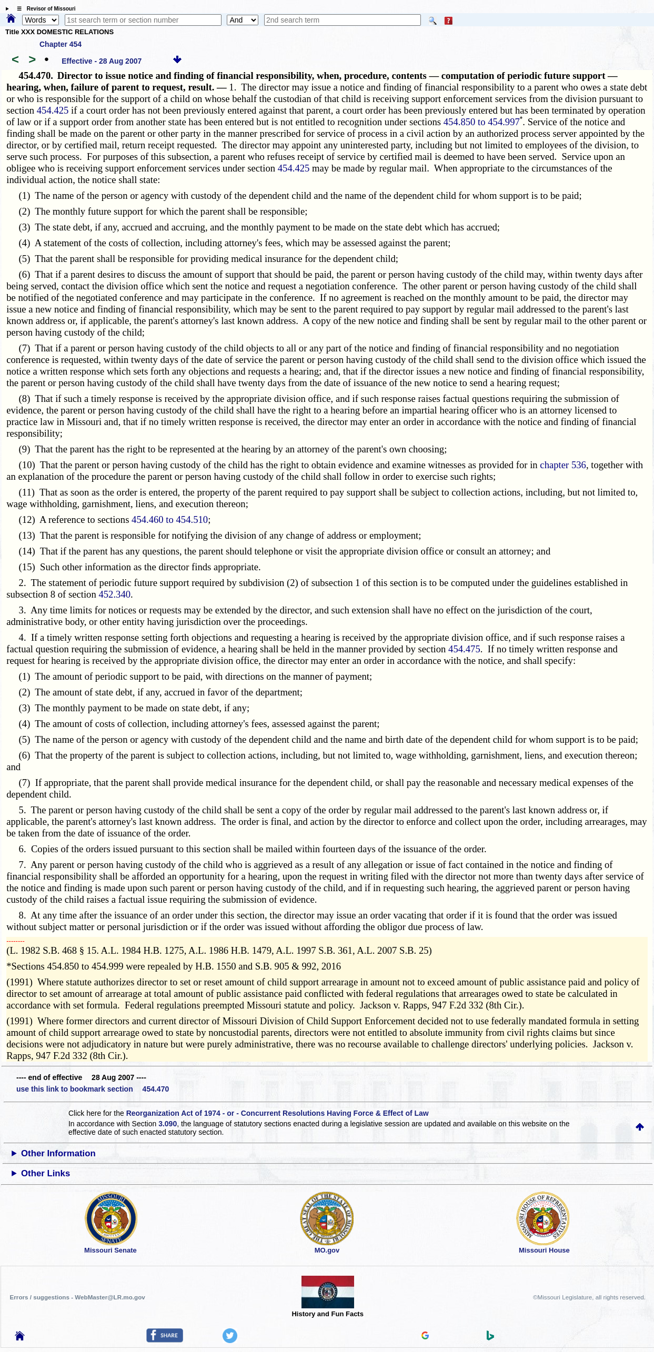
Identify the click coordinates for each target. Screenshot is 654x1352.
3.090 (167, 1123)
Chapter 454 (60, 44)
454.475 (464, 648)
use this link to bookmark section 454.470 (92, 1089)
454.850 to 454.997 (482, 121)
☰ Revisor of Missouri (44, 9)
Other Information (58, 1153)
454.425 (53, 110)
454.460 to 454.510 (170, 519)
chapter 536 (563, 464)
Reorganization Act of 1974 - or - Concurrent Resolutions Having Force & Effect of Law (277, 1113)
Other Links (45, 1173)
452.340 (114, 594)
